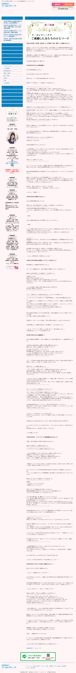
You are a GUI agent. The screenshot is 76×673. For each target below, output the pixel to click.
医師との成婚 (7, 73)
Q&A (5, 91)
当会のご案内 (17, 11)
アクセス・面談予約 (69, 11)
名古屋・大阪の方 (9, 87)
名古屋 (5, 78)
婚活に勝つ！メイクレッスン (12, 52)
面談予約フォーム (9, 48)
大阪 (5, 80)
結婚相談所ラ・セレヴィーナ (34, 648)
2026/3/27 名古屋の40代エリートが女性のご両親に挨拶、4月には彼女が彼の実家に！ (12, 27)
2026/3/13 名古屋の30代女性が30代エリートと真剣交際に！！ (12, 35)
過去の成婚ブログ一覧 (10, 45)
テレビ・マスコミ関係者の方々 (12, 101)
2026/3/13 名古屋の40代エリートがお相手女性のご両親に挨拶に (12, 31)
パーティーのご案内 (9, 105)
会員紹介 (6, 55)
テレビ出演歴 (7, 98)
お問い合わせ (69, 4)
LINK (5, 94)
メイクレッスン (7, 66)
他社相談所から (7, 70)
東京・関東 (6, 75)
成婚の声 (38, 11)
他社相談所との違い (9, 59)
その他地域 (6, 83)
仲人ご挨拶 (48, 11)
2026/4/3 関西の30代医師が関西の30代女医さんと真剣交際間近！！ (13, 22)
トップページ (6, 11)
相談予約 (57, 4)
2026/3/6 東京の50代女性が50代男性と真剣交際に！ (13, 39)
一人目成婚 (6, 68)
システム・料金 (28, 11)
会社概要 (59, 11)
